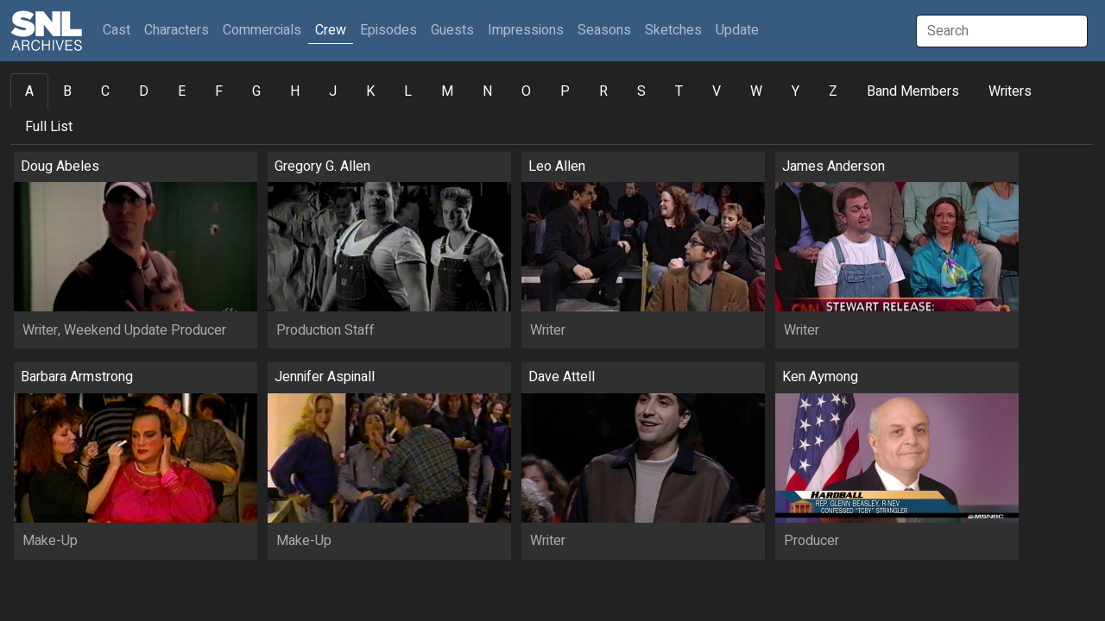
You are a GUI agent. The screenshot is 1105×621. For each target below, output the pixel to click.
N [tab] (487, 91)
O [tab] (526, 91)
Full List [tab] (49, 126)
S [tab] (641, 91)
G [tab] (256, 91)
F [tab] (219, 91)
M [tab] (447, 91)
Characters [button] (176, 30)
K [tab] (370, 91)
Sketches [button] (673, 30)
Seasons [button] (604, 30)
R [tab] (603, 91)
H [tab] (295, 91)
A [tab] (29, 91)
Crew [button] (330, 30)
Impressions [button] (526, 30)
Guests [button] (452, 30)
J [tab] (333, 91)
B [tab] (67, 91)
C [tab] (105, 91)
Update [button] (737, 30)
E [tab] (182, 91)
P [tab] (565, 91)
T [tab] (679, 91)
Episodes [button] (388, 30)
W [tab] (756, 91)
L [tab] (408, 91)
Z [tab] (833, 91)
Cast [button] (120, 30)
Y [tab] (795, 91)
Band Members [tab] (913, 91)
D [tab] (143, 91)
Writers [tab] (1010, 91)
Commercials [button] (262, 30)
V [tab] (716, 91)
